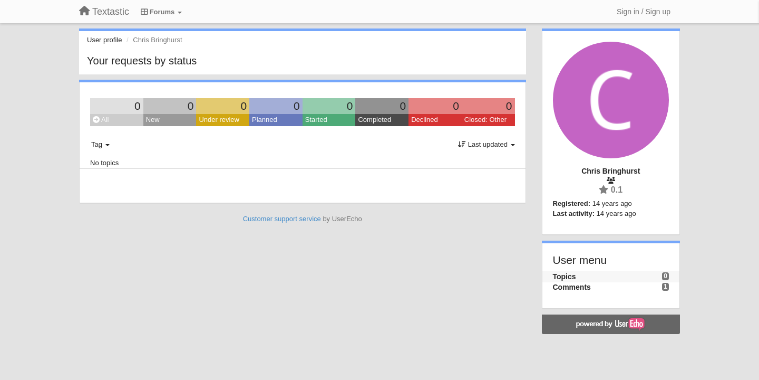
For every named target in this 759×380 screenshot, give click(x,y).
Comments (572, 287)
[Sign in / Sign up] (643, 12)
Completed (374, 120)
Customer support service (282, 219)
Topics (564, 276)
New (153, 120)
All (101, 120)
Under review (219, 120)
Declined (424, 120)
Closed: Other (485, 120)
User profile (104, 40)
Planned (264, 120)
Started (316, 120)
